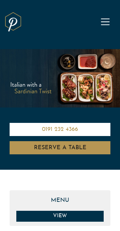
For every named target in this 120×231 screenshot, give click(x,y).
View (60, 215)
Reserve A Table (60, 148)
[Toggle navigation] (105, 22)
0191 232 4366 (60, 129)
